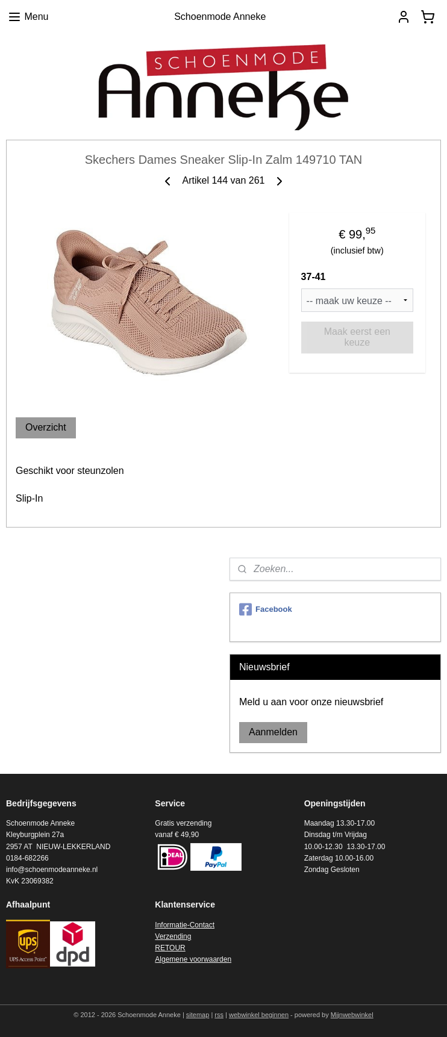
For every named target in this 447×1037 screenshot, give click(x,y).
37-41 (313, 277)
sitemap (198, 1014)
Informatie (171, 925)
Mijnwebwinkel (352, 1014)
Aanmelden (273, 732)
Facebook (265, 609)
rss (219, 1014)
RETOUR (170, 948)
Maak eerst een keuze (357, 336)
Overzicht (45, 427)
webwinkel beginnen (259, 1014)
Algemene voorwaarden (193, 959)
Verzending (173, 936)
